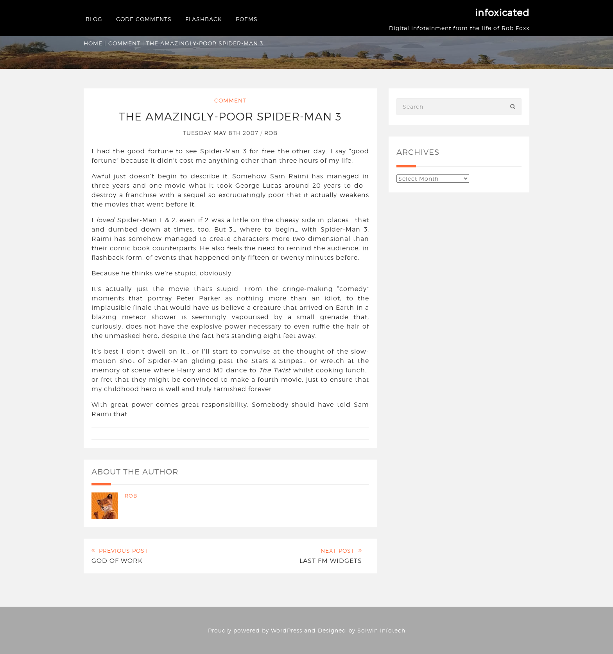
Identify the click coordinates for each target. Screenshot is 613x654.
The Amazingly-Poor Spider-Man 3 (230, 116)
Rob (271, 132)
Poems (247, 19)
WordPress (286, 630)
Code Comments (144, 19)
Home (93, 43)
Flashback (203, 19)
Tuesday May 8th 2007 (221, 132)
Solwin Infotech (381, 630)
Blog (94, 19)
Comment (124, 43)
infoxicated (502, 12)
